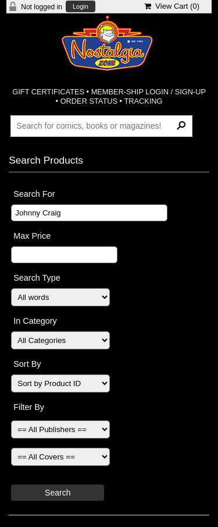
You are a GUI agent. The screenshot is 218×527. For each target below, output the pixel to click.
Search (57, 493)
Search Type (36, 277)
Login (80, 6)
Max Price (32, 235)
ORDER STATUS (88, 101)
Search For (34, 194)
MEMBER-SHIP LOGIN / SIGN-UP (148, 91)
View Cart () (171, 6)
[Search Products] (101, 126)
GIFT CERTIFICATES (48, 91)
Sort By (27, 364)
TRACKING (143, 101)
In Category (34, 321)
